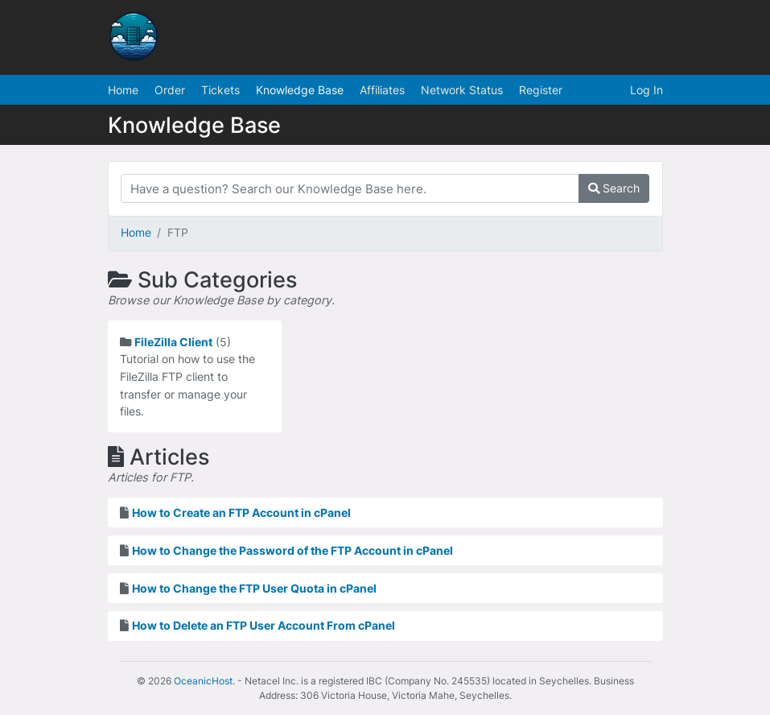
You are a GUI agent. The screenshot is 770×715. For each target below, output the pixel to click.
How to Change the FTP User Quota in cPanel (254, 588)
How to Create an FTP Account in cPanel (241, 512)
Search (614, 188)
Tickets (220, 90)
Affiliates (382, 90)
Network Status (462, 90)
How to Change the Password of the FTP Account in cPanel (292, 550)
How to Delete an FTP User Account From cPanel (263, 625)
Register (540, 90)
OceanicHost (203, 681)
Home (123, 90)
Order (169, 90)
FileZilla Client (173, 342)
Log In (646, 90)
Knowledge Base (300, 90)
